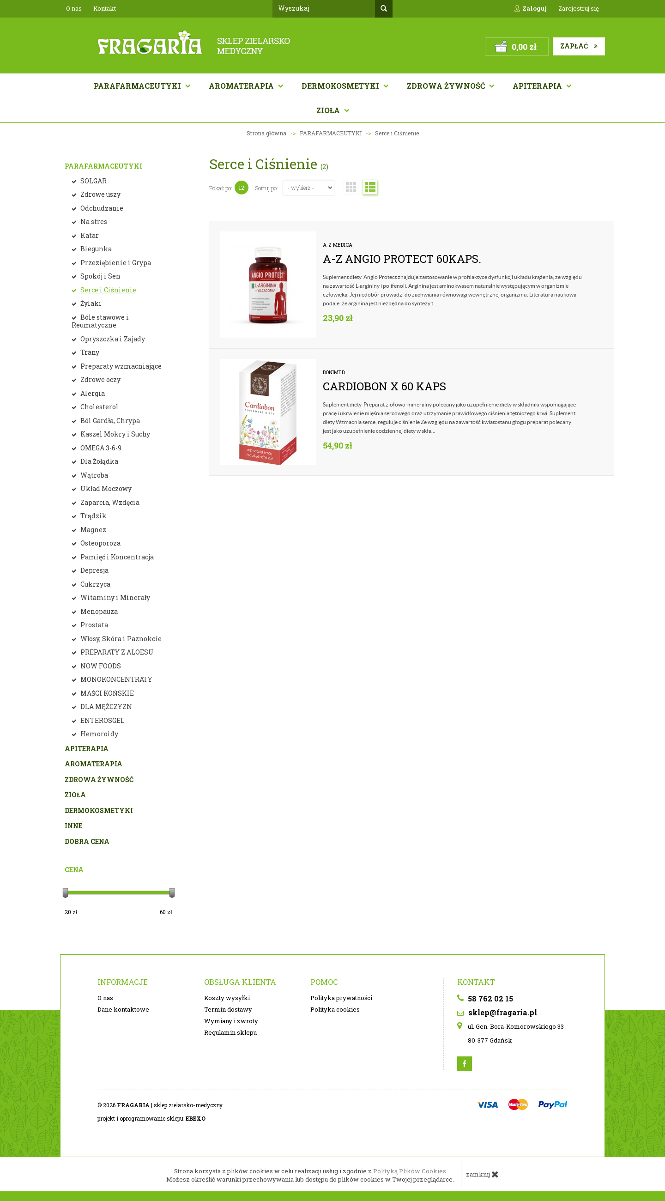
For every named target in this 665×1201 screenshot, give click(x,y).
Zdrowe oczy (100, 379)
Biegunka (95, 248)
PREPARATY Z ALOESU (116, 652)
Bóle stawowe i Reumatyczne (100, 321)
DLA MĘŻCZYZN (105, 706)
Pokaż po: (220, 188)
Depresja (94, 570)
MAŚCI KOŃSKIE (106, 693)
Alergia (92, 393)
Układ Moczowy (105, 488)
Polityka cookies (335, 1009)
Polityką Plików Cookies (409, 1171)
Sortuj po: (266, 188)
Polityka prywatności (341, 998)
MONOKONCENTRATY (115, 679)
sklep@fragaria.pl (497, 1012)
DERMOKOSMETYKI (99, 810)
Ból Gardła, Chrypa (109, 420)
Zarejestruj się (578, 8)
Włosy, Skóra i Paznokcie (120, 638)
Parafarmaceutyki (138, 86)
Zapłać (579, 46)
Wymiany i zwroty (231, 1021)
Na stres (93, 221)
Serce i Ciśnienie (107, 289)
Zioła (329, 110)
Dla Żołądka (98, 461)
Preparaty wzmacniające (120, 366)
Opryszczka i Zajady (112, 338)
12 (241, 187)
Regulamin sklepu (230, 1032)
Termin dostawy (228, 1009)
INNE (73, 825)
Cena (74, 869)
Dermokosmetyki (341, 86)
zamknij (482, 1174)
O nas (74, 8)
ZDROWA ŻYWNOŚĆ (99, 779)
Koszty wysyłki (227, 998)
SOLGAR (93, 180)
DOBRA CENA (87, 841)
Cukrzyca (94, 584)
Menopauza (98, 611)
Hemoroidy (98, 733)
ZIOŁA (75, 794)
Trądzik (93, 515)
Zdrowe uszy (100, 194)
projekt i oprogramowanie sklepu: (151, 1118)
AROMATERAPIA (242, 86)
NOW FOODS (100, 665)
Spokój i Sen (100, 276)
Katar (89, 235)
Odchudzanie (101, 208)
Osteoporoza (100, 543)
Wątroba (93, 475)
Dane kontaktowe (123, 1009)
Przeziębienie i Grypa (115, 262)
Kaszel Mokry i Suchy (114, 434)
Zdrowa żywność (447, 86)
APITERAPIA (538, 86)
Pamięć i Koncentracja (116, 556)
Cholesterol (99, 406)
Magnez (92, 529)
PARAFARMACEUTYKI (103, 166)
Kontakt (104, 8)
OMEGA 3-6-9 (100, 447)
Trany (89, 352)
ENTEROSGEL (102, 720)
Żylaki (90, 303)
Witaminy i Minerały (114, 597)
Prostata (93, 624)
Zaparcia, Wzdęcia (109, 502)
